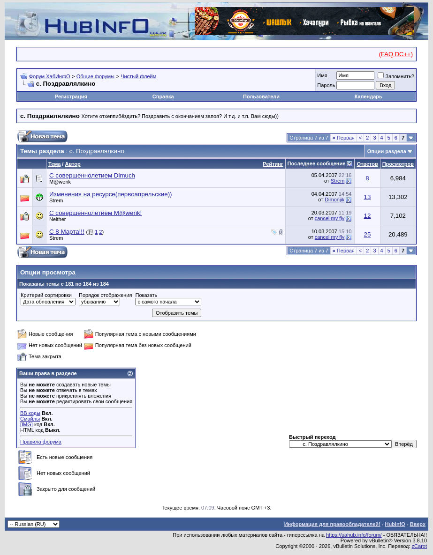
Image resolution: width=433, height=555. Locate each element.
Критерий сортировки (46, 295)
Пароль (326, 85)
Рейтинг (273, 164)
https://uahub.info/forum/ (354, 535)
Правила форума (40, 441)
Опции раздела (386, 151)
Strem (337, 181)
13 (367, 196)
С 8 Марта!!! (66, 231)
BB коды (30, 413)
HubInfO (395, 524)
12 (367, 215)
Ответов (367, 164)
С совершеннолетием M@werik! (95, 212)
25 (367, 234)
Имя (322, 75)
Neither (57, 219)
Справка (163, 96)
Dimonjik (334, 199)
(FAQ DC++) (396, 54)
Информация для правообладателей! (332, 524)
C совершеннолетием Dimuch (92, 175)
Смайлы (30, 419)
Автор (72, 164)
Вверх (417, 524)
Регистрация (71, 96)
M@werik (60, 182)
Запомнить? (396, 76)
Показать (146, 295)
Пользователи (261, 96)
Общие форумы (95, 76)
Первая (344, 138)
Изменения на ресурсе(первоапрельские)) (110, 194)
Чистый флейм (138, 76)
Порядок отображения (105, 295)
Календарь (368, 96)
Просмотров (398, 164)
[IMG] (26, 424)
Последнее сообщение (317, 163)
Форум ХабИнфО (49, 76)
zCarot (419, 546)
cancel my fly (330, 218)
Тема (54, 164)
